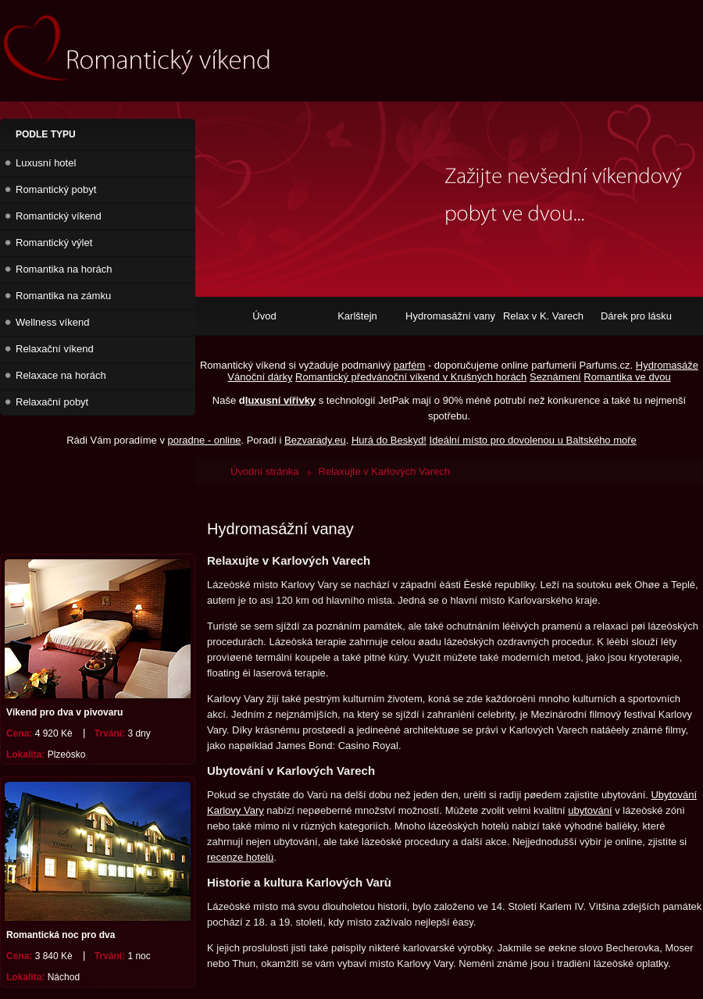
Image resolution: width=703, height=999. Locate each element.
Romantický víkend (59, 216)
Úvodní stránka (264, 471)
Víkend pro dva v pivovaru (64, 712)
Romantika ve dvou (626, 377)
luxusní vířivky (280, 400)
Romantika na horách (64, 269)
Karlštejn (357, 316)
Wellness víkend (52, 322)
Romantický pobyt (56, 189)
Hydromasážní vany (450, 316)
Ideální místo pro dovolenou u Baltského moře (533, 440)
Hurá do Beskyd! (389, 440)
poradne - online (204, 440)
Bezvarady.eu (315, 440)
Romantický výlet (54, 242)
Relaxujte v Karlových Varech (384, 471)
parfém (409, 365)
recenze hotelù (240, 857)
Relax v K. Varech (543, 316)
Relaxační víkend (55, 349)
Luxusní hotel (46, 163)
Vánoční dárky (259, 377)
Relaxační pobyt (52, 402)
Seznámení (555, 377)
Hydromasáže (667, 365)
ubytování (590, 810)
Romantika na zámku (63, 295)
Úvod (264, 316)
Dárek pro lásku (636, 316)
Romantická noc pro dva (60, 934)
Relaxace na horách (61, 375)
